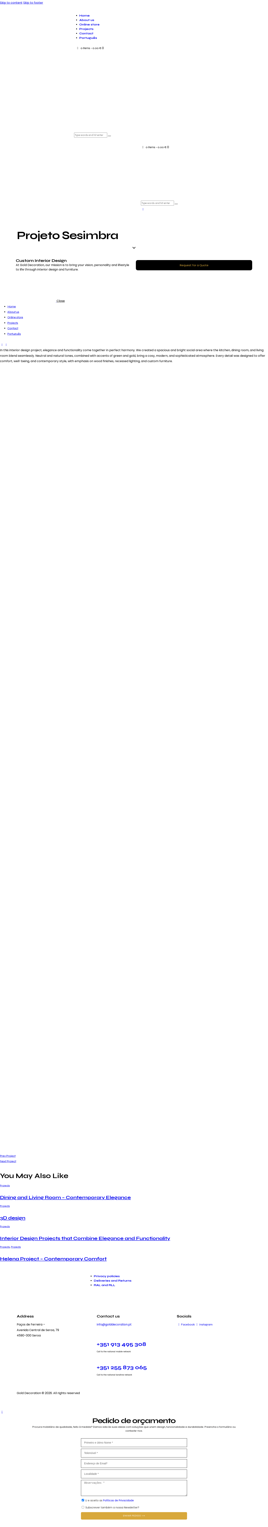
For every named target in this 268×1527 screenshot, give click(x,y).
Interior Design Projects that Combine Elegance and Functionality (85, 1238)
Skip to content (11, 3)
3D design (12, 1218)
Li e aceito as (109, 1500)
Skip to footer (33, 3)
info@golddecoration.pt (114, 1324)
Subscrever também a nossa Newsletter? (112, 1507)
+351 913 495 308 (121, 1344)
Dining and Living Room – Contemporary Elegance (65, 1197)
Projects (5, 1185)
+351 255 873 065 (122, 1367)
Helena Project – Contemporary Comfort (53, 1259)
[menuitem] (167, 38)
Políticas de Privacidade (118, 1500)
